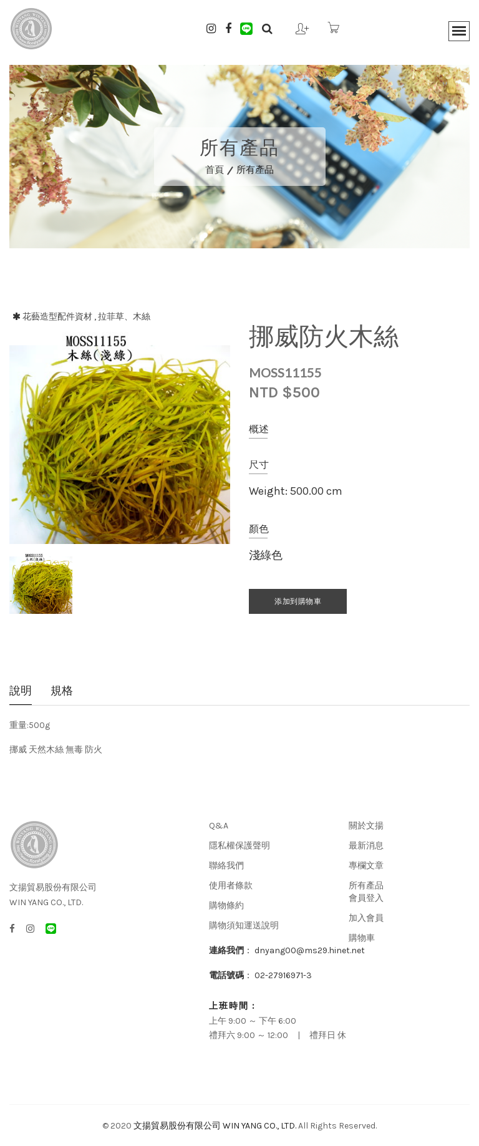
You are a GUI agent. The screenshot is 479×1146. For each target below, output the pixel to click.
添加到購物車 (297, 601)
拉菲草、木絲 (124, 316)
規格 (62, 691)
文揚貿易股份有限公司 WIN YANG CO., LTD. (214, 1125)
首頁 (214, 169)
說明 (20, 691)
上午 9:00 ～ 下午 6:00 (252, 1021)
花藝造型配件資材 (57, 316)
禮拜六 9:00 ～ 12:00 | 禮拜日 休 (277, 1035)
